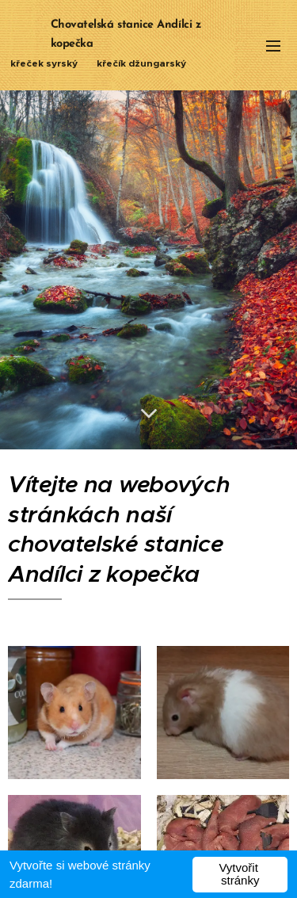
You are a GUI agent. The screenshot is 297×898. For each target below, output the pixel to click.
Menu (273, 46)
